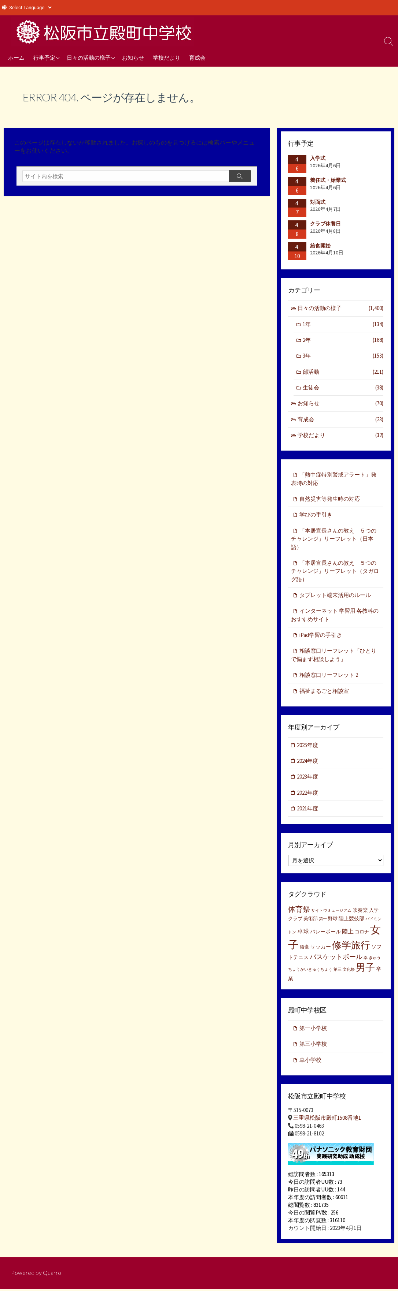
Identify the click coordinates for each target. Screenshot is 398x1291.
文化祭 (349, 972)
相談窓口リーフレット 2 (328, 676)
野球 (333, 921)
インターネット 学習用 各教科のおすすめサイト (335, 616)
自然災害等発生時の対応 (329, 499)
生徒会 (343, 388)
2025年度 (307, 746)
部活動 (343, 372)
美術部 (310, 921)
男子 (365, 970)
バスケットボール (336, 959)
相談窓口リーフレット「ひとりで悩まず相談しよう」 (333, 656)
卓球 (303, 933)
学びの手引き (315, 515)
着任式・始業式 (328, 180)
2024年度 (307, 763)
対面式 (317, 202)
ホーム (16, 57)
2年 (343, 340)
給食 (304, 949)
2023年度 (307, 778)
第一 (323, 921)
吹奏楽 (360, 912)
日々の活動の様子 (89, 57)
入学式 (317, 158)
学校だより (166, 57)
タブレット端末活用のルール (335, 596)
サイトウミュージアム (331, 912)
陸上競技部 (351, 920)
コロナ (362, 934)
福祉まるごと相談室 (324, 692)
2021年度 (307, 810)
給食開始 (320, 245)
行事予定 (44, 57)
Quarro (52, 1275)
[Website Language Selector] (30, 7)
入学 (374, 912)
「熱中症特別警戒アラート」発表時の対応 (333, 479)
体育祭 (299, 911)
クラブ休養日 (325, 223)
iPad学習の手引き (320, 636)
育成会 (197, 57)
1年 (343, 324)
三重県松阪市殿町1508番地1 (327, 1120)
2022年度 (307, 794)
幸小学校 (310, 1062)
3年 (343, 356)
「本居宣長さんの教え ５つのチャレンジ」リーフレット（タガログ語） (335, 572)
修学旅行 (351, 947)
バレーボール (325, 933)
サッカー (320, 948)
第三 (337, 972)
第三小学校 (313, 1046)
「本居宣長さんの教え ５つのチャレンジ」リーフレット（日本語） (333, 539)
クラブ (295, 921)
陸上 (348, 933)
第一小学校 (313, 1030)
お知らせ (133, 57)
